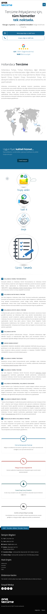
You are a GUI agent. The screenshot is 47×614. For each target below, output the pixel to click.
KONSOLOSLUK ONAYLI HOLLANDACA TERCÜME (16, 418)
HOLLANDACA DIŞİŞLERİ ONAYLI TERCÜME (15, 399)
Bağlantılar (37, 610)
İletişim (43, 610)
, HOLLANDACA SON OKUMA (19, 383)
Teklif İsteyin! (23, 160)
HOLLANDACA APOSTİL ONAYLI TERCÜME (15, 310)
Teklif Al (23, 210)
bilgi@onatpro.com (12, 544)
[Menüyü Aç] (44, 4)
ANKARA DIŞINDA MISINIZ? (11, 343)
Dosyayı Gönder (23, 190)
